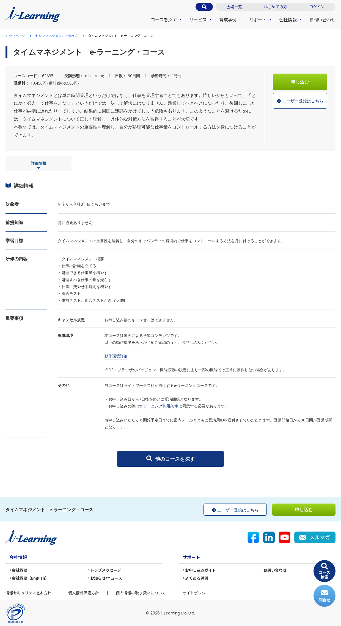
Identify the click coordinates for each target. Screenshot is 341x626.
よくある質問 (196, 578)
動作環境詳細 (116, 356)
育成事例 (228, 19)
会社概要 (20, 570)
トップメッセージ (105, 570)
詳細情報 (38, 166)
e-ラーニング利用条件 (159, 406)
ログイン (316, 6)
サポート (258, 19)
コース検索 (324, 571)
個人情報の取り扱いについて (141, 593)
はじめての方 (275, 6)
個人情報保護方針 (83, 593)
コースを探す (164, 19)
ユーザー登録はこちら (300, 101)
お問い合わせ (322, 19)
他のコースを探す (170, 458)
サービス (198, 19)
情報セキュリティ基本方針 (28, 593)
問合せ (324, 595)
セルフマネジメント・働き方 (56, 35)
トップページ (15, 35)
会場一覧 (234, 6)
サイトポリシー (196, 593)
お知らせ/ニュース (106, 578)
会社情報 (288, 19)
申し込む (300, 82)
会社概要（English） (30, 578)
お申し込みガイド (200, 570)
